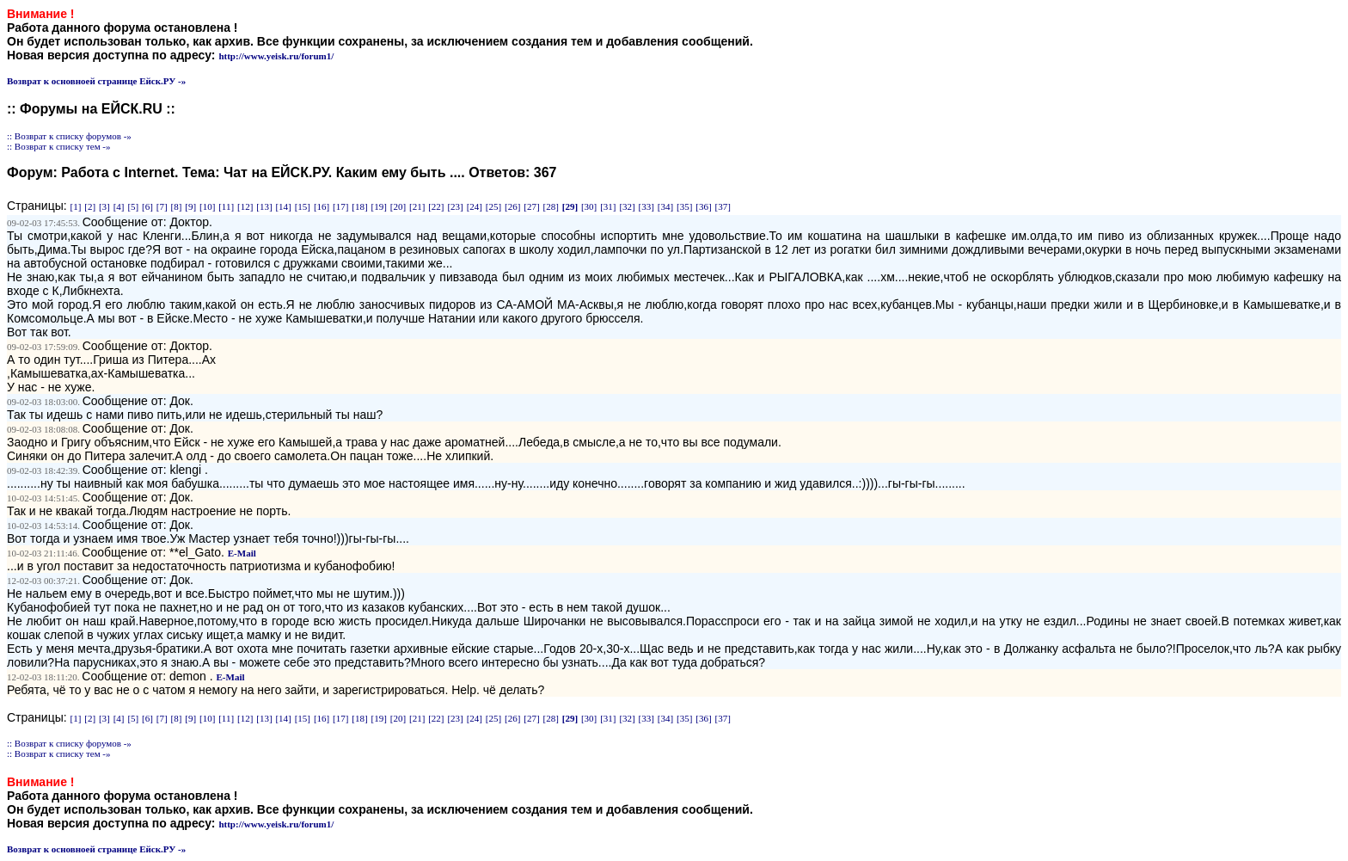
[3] (104, 206)
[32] (626, 206)
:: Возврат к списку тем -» (59, 146)
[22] (436, 206)
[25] (493, 206)
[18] (359, 206)
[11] (226, 206)
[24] (474, 206)
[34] (665, 206)
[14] (283, 206)
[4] (119, 206)
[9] (190, 206)
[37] (722, 206)
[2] (89, 206)
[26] (512, 206)
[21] (417, 206)
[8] (176, 206)
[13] (264, 206)
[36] (703, 206)
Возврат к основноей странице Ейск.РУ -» (96, 81)
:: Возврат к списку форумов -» (69, 136)
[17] (340, 206)
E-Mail (242, 553)
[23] (455, 206)
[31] (608, 206)
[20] (398, 206)
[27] (531, 206)
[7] (162, 206)
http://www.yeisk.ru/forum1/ (276, 56)
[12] (245, 206)
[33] (646, 206)
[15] (302, 206)
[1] (76, 206)
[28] (551, 206)
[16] (321, 206)
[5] (132, 206)
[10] (207, 206)
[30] (589, 206)
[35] (684, 206)
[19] (379, 206)
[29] (570, 206)
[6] (147, 206)
